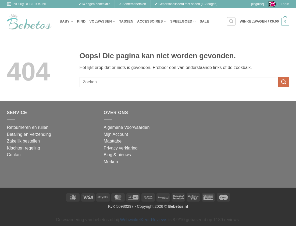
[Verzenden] (283, 82)
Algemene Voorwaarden (127, 127)
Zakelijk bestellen (23, 141)
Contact (14, 154)
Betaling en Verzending (29, 134)
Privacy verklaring (121, 148)
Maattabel (113, 141)
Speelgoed (183, 21)
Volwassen (103, 21)
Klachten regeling (23, 148)
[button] (231, 21)
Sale (204, 21)
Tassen (126, 21)
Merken (111, 161)
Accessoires (151, 21)
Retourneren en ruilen (28, 127)
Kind (81, 21)
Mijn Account (116, 134)
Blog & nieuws (117, 154)
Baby (66, 21)
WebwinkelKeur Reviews (143, 219)
